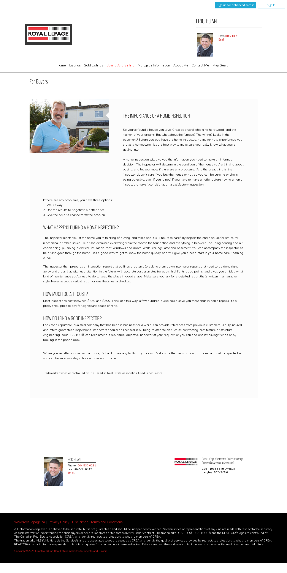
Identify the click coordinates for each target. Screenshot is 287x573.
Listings (75, 65)
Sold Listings (93, 65)
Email (221, 39)
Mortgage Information (154, 65)
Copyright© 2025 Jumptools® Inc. (34, 551)
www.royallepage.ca (29, 522)
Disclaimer (80, 522)
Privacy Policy (59, 522)
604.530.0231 (232, 36)
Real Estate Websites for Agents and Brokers (81, 551)
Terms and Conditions (106, 522)
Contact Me (200, 65)
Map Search (221, 65)
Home (61, 65)
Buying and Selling (120, 65)
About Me (180, 65)
